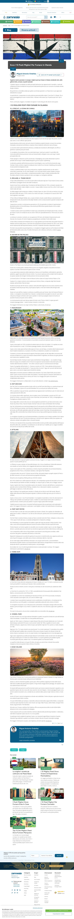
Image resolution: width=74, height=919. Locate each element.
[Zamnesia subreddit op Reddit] (14, 892)
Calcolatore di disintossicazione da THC (58, 876)
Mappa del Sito (37, 904)
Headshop (26, 877)
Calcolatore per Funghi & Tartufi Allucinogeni (58, 882)
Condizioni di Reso (48, 890)
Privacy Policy (21, 860)
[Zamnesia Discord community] (17, 892)
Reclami (46, 898)
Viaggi (22, 750)
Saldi (25, 895)
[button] (13, 75)
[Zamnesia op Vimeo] (17, 890)
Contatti (46, 875)
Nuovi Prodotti (37, 879)
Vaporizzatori (26, 879)
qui (61, 506)
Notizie (14, 750)
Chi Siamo (36, 885)
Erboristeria (26, 881)
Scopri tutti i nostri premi (56, 866)
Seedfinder (36, 875)
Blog (35, 877)
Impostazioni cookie (58, 914)
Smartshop (26, 884)
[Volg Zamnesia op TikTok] (12, 892)
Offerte (25, 893)
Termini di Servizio (27, 860)
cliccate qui (27, 549)
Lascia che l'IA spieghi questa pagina (50, 75)
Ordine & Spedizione (48, 881)
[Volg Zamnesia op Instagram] (14, 890)
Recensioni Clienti (37, 887)
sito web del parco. (53, 381)
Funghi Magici (27, 886)
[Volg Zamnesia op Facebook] (12, 890)
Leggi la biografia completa (27, 740)
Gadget (25, 890)
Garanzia (46, 896)
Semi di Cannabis (27, 875)
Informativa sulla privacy (38, 907)
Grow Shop (26, 888)
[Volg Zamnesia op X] (20, 890)
